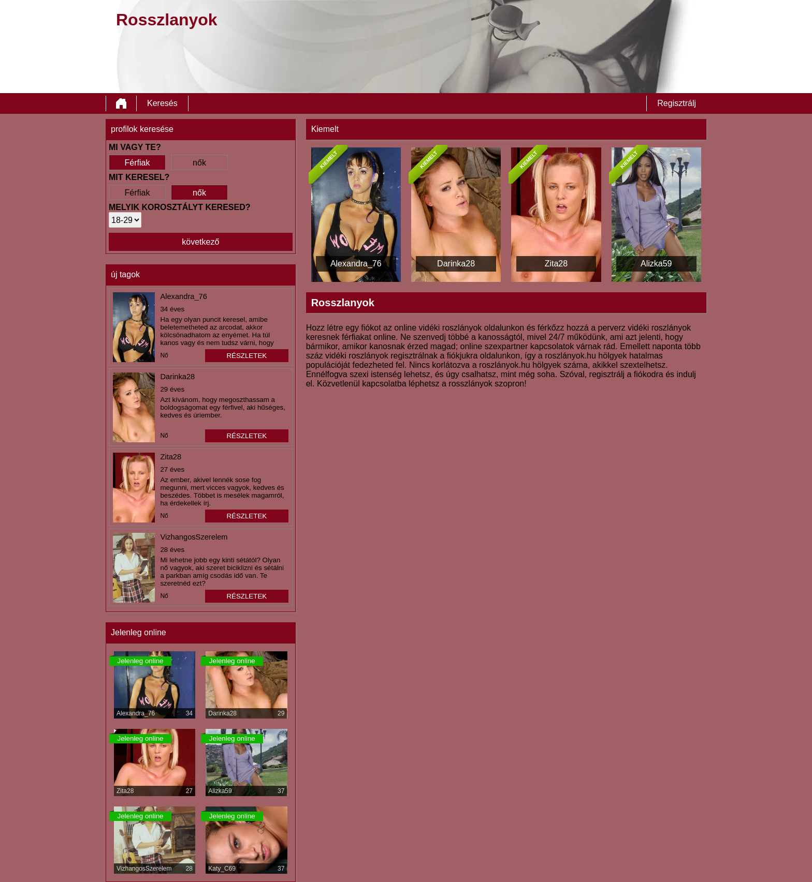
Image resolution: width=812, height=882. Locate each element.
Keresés (162, 103)
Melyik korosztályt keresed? (180, 207)
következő (200, 241)
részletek (246, 356)
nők (199, 162)
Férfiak (137, 162)
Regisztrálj (676, 103)
